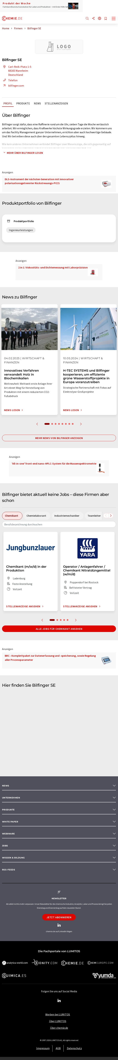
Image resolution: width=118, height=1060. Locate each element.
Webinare (8, 833)
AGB (58, 1048)
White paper (10, 821)
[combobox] (59, 524)
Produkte (23, 103)
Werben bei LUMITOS (57, 1014)
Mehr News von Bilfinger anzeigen (59, 438)
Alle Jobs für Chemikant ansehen (59, 628)
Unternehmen (11, 797)
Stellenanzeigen (56, 103)
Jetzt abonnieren (59, 917)
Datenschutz (74, 1048)
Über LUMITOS (57, 1021)
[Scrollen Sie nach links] (105, 515)
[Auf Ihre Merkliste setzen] (105, 19)
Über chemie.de (59, 1027)
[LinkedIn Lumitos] (59, 1000)
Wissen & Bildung (13, 857)
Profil (7, 103)
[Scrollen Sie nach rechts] (110, 515)
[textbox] (59, 524)
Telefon (9, 80)
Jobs (5, 845)
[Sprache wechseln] (99, 19)
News (37, 103)
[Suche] (87, 19)
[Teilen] (93, 19)
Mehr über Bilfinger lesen (22, 152)
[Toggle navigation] (114, 19)
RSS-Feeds (8, 869)
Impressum (43, 1048)
